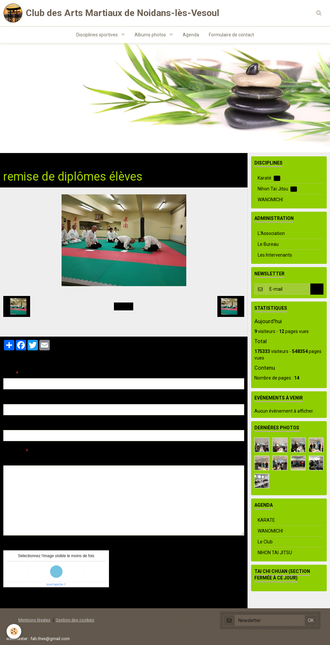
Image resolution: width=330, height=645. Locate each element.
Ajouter (17, 599)
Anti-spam (14, 545)
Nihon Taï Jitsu (277, 189)
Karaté (269, 178)
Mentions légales (34, 619)
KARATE (266, 520)
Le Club (265, 541)
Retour (123, 306)
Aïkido (72, 159)
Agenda (191, 34)
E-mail (10, 399)
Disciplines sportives (97, 34)
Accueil (10, 159)
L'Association (271, 233)
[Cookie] (14, 631)
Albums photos (151, 34)
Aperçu (119, 460)
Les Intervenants (275, 255)
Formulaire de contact (231, 34)
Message (13, 451)
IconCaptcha (54, 584)
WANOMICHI (270, 199)
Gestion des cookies (75, 619)
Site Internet (16, 425)
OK (317, 289)
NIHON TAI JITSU (275, 552)
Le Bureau (268, 244)
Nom (8, 373)
